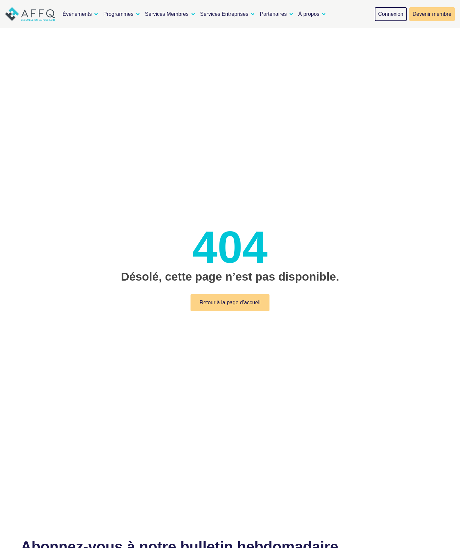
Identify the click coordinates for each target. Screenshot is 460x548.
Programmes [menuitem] (118, 14)
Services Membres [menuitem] (167, 14)
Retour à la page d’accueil (229, 302)
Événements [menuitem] (77, 14)
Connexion (390, 14)
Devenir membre (432, 14)
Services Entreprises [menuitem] (224, 14)
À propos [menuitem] (308, 14)
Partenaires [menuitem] (273, 14)
